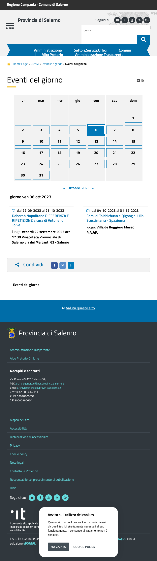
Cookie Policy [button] (84, 546)
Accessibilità (18, 428)
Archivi (35, 63)
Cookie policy (18, 454)
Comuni (125, 50)
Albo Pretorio (52, 54)
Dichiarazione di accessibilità (29, 436)
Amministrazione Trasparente (99, 54)
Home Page (20, 63)
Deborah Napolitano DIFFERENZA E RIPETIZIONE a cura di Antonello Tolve (40, 220)
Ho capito (58, 546)
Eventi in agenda (52, 63)
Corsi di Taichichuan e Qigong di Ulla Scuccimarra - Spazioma (115, 218)
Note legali (17, 462)
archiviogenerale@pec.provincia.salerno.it (39, 383)
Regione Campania (21, 4)
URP (13, 488)
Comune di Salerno (53, 4)
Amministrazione (48, 50)
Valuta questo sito (80, 308)
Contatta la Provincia (24, 471)
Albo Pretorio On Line (24, 358)
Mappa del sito (19, 419)
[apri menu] (10, 24)
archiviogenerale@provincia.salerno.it (39, 388)
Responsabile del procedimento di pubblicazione (42, 479)
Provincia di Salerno (39, 20)
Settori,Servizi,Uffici (90, 50)
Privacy (15, 445)
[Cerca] (110, 30)
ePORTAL (29, 543)
